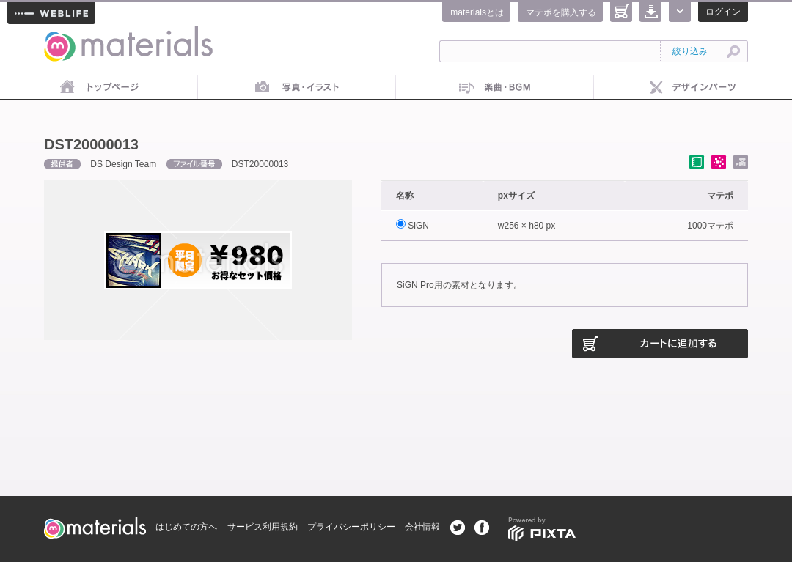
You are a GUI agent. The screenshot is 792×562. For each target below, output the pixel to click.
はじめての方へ (186, 527)
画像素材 (297, 87)
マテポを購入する (561, 12)
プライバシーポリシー (351, 527)
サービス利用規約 (262, 527)
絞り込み (690, 51)
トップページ (99, 87)
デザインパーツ (693, 87)
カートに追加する (660, 343)
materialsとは (477, 12)
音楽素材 (495, 87)
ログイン (723, 12)
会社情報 (422, 527)
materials (60, 35)
